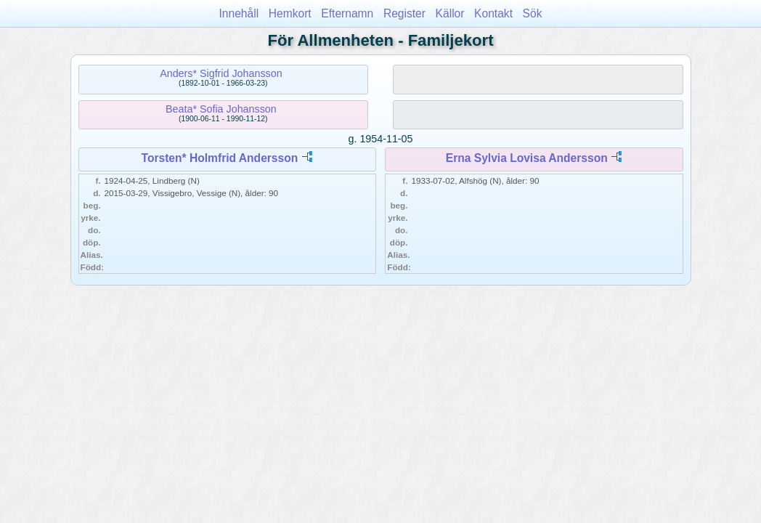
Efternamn (347, 13)
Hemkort (290, 13)
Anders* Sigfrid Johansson (221, 73)
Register (404, 13)
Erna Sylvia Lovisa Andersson (527, 158)
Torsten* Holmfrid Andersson (220, 158)
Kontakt (493, 13)
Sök (532, 13)
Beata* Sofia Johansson (221, 109)
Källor (450, 13)
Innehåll (239, 13)
